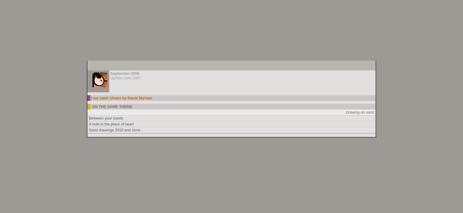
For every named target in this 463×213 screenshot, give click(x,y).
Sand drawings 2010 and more (114, 130)
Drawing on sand (360, 112)
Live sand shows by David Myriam (121, 98)
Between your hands (106, 118)
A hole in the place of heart (111, 124)
